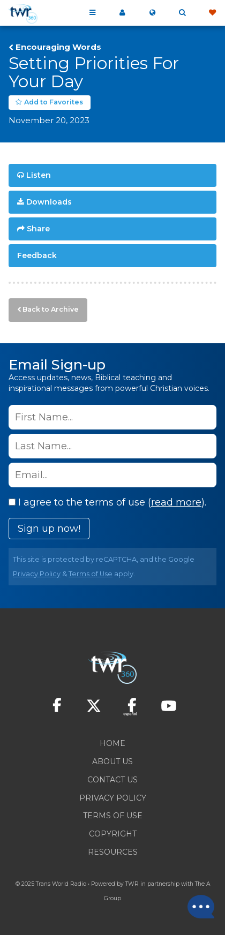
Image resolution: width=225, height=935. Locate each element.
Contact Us (112, 780)
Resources (113, 852)
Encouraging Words (58, 47)
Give (212, 13)
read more (176, 502)
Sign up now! (49, 528)
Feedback (37, 255)
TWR (132, 883)
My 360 (122, 13)
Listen (38, 175)
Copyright (113, 834)
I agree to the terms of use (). (107, 502)
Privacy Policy (37, 574)
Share (38, 228)
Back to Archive (50, 309)
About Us (112, 761)
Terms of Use (90, 574)
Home (112, 743)
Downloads (49, 202)
